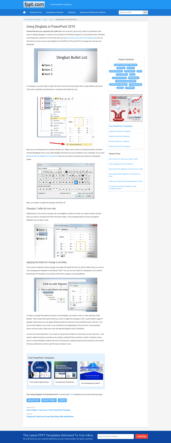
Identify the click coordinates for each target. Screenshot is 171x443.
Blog (45, 19)
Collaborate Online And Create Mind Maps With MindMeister (50, 417)
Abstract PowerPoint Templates (119, 146)
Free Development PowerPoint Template (95, 383)
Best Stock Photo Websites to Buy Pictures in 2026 (126, 169)
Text (51, 19)
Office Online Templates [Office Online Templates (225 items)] (119, 77)
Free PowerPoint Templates (32, 19)
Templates (72, 12)
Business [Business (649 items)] (131, 68)
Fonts (62, 400)
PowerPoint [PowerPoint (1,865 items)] (133, 78)
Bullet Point (49, 400)
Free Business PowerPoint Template (68, 382)
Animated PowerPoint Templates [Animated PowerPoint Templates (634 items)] (125, 65)
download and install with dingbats (80, 38)
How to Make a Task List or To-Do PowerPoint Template (48, 410)
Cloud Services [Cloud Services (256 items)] (129, 71)
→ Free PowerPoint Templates (60, 4)
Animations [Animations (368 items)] (121, 68)
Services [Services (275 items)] (120, 87)
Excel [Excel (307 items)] (139, 71)
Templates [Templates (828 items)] (130, 87)
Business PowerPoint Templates (120, 131)
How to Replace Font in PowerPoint (121, 164)
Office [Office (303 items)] (132, 74)
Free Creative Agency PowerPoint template (45, 382)
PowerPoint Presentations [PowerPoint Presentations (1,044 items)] (125, 81)
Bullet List (33, 400)
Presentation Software (54, 12)
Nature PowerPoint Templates (119, 141)
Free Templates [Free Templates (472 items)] (122, 74)
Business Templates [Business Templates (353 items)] (116, 71)
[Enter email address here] (115, 436)
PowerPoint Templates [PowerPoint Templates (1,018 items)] (118, 84)
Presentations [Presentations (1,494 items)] (135, 84)
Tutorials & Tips (36, 12)
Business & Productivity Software (92, 12)
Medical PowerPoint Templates (119, 136)
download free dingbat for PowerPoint (43, 156)
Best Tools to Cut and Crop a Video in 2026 (123, 159)
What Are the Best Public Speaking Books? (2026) (125, 181)
